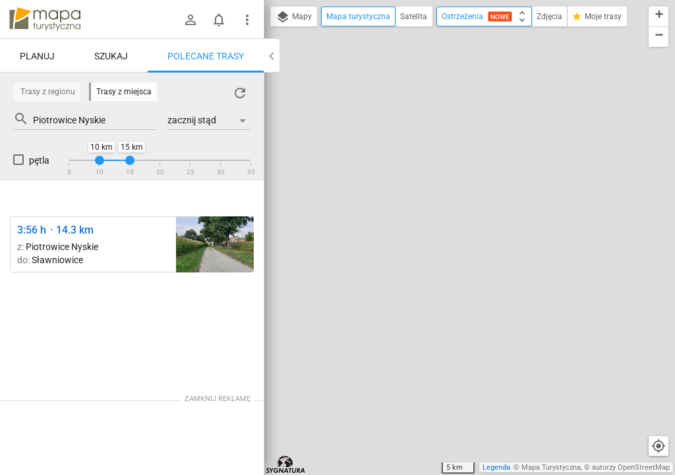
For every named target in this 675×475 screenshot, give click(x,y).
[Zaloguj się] (190, 19)
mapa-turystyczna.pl (45, 19)
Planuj (37, 56)
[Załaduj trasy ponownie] (239, 93)
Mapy (294, 17)
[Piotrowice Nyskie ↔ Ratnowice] (215, 244)
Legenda (496, 467)
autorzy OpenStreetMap (631, 467)
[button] (658, 17)
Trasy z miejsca (124, 91)
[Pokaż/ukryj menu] (247, 19)
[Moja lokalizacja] (658, 446)
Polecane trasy (205, 56)
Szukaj (111, 56)
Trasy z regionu (47, 91)
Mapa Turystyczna (551, 467)
